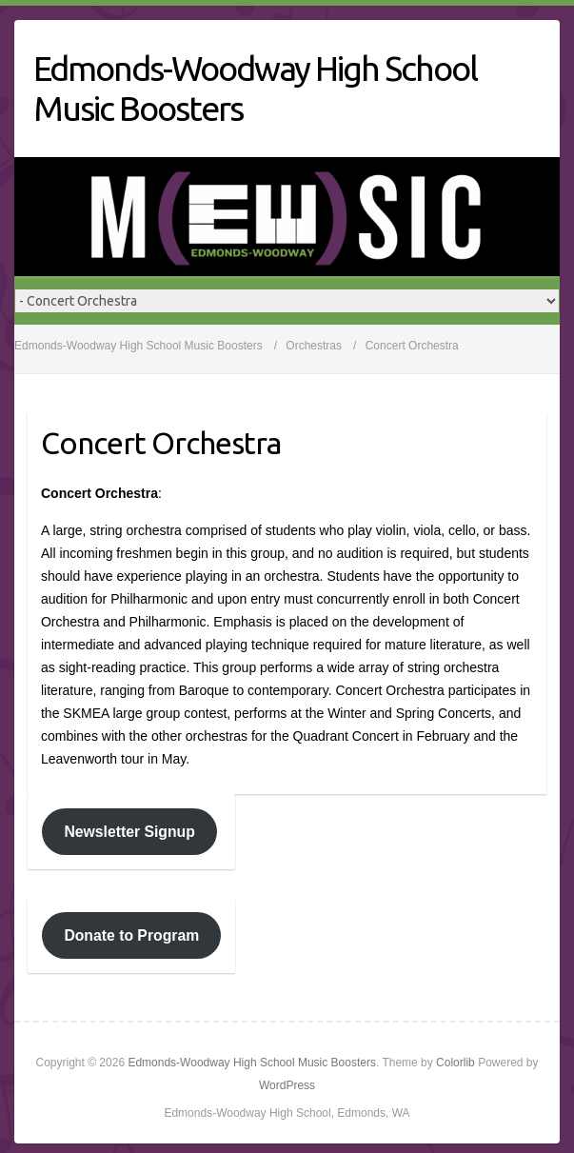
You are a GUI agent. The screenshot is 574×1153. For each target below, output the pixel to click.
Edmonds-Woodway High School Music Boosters (255, 88)
